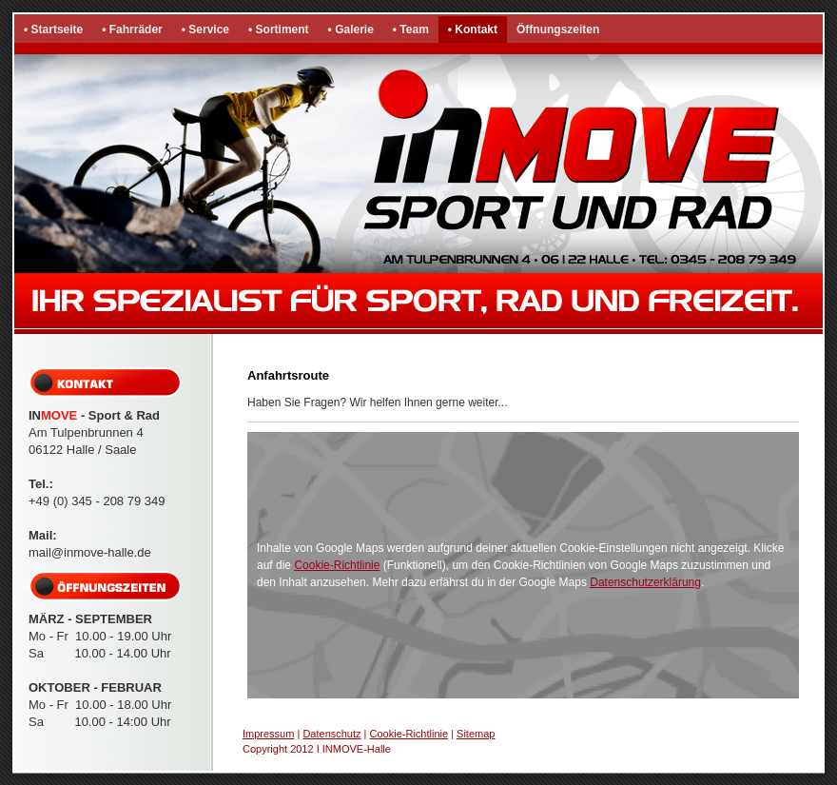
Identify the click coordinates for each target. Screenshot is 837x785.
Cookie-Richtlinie (337, 565)
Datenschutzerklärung (645, 582)
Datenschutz (331, 733)
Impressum (268, 733)
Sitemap (476, 733)
